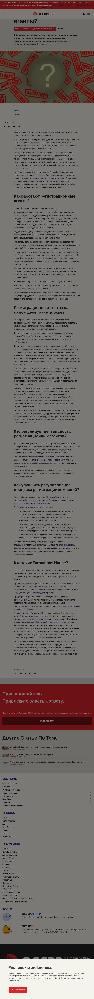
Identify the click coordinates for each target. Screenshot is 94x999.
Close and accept (18, 990)
